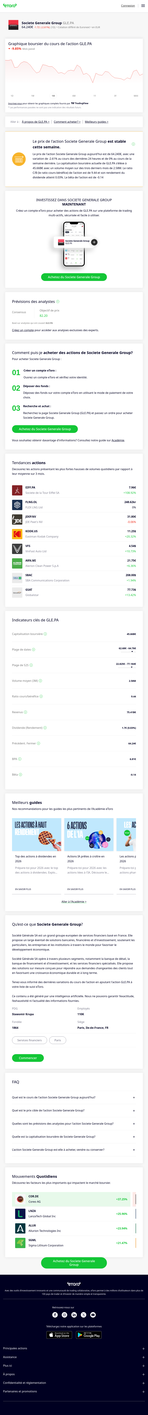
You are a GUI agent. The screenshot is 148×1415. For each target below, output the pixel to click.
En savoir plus (23, 889)
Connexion (128, 6)
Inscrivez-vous (15, 103)
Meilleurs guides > (96, 122)
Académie (118, 440)
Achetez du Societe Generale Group (74, 277)
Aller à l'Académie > (74, 902)
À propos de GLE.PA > (36, 122)
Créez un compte (23, 330)
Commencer (28, 1058)
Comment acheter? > (67, 122)
